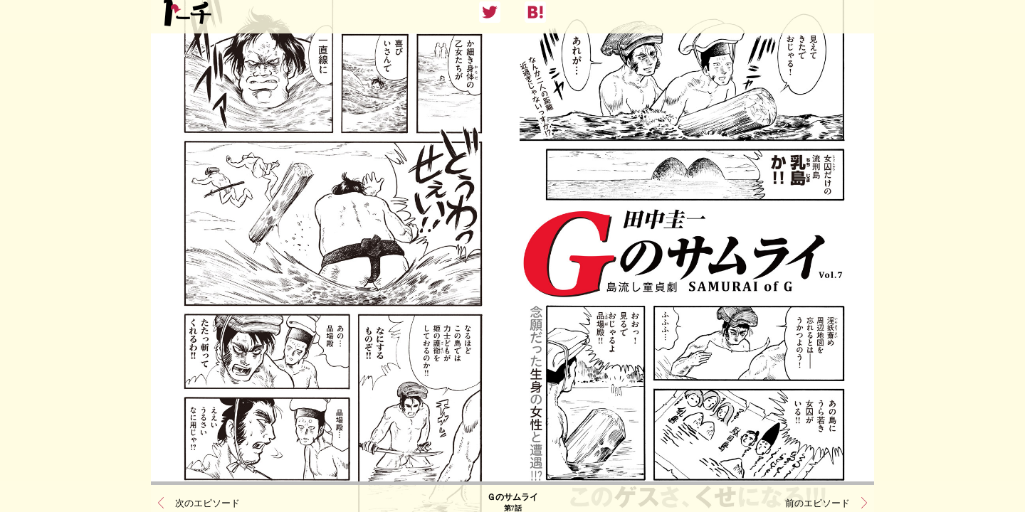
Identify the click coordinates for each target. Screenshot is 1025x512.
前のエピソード (817, 494)
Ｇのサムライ (512, 494)
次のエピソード (207, 494)
